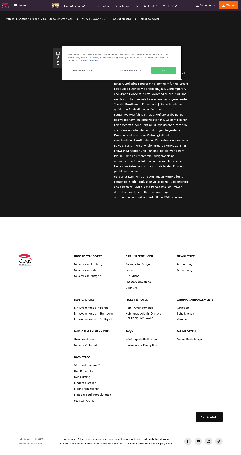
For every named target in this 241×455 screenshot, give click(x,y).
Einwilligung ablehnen (132, 70)
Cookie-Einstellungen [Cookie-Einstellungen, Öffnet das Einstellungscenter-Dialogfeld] (83, 70)
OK (163, 70)
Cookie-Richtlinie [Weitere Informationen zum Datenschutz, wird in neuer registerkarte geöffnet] (89, 61)
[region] (122, 63)
